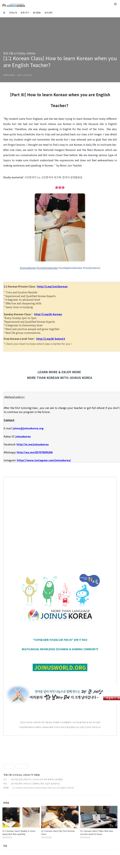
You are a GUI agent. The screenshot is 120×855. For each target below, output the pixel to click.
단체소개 (13, 12)
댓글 (5, 845)
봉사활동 (37, 12)
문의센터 (48, 12)
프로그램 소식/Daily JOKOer (19, 53)
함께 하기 (25, 12)
